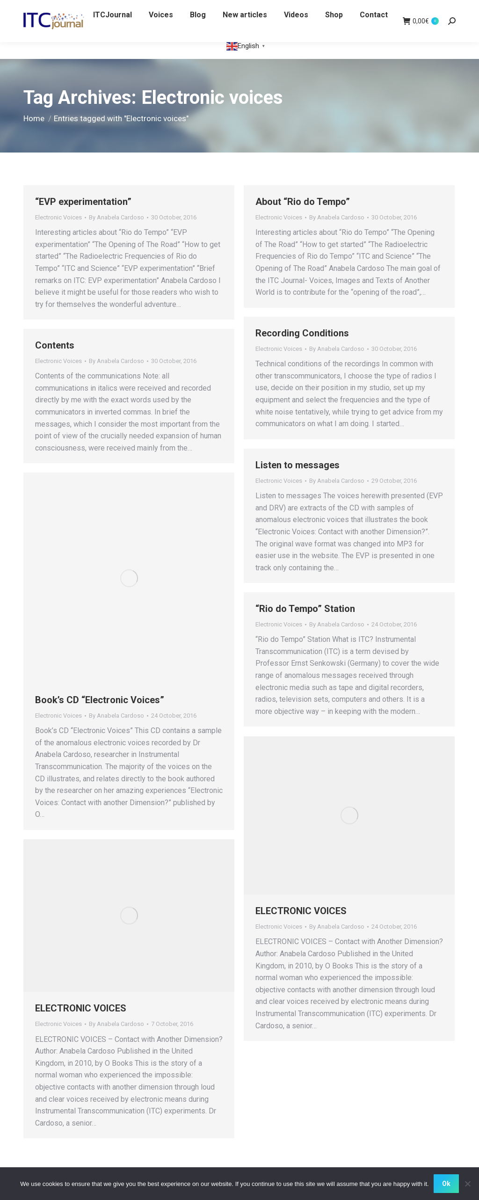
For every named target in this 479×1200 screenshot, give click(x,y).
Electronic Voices (58, 217)
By (116, 217)
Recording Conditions (302, 333)
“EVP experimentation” (83, 201)
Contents (54, 345)
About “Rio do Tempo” (302, 201)
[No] (467, 1183)
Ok (446, 1183)
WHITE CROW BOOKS (57, 8)
